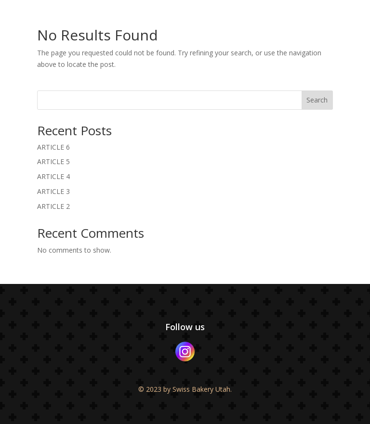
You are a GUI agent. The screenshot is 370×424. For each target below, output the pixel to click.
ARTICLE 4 (53, 176)
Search (317, 99)
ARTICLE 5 (53, 161)
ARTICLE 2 (53, 206)
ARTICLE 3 (53, 191)
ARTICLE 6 (53, 147)
